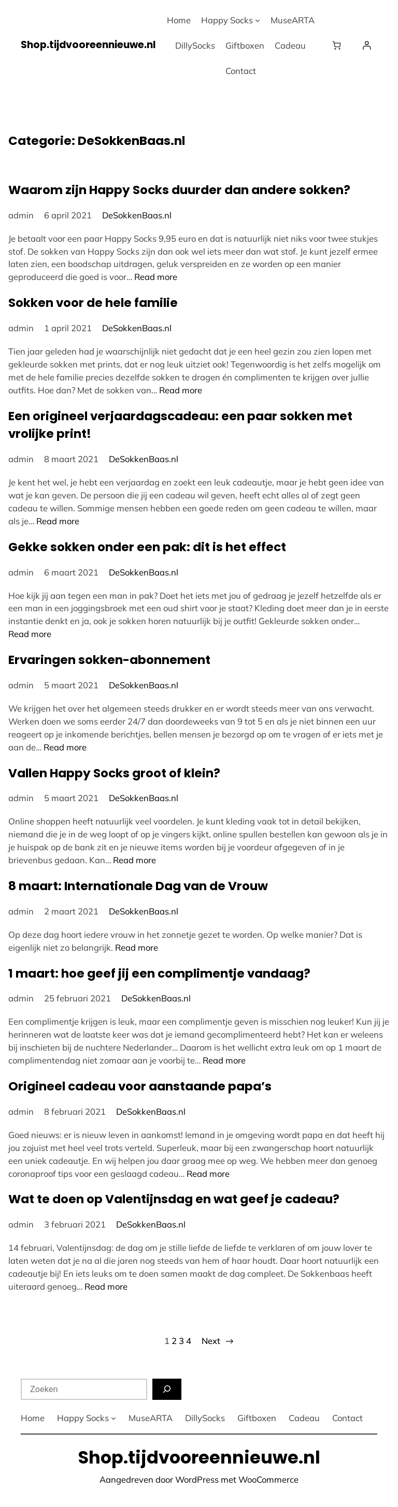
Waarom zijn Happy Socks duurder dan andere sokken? (179, 190)
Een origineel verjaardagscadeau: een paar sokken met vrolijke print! (180, 425)
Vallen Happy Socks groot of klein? (114, 773)
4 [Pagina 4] (188, 1340)
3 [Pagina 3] (181, 1340)
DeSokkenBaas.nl (137, 215)
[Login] (367, 45)
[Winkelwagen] (339, 45)
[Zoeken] (166, 1389)
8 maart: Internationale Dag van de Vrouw (138, 886)
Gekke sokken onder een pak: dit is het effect (147, 547)
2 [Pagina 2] (174, 1340)
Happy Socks (227, 19)
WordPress (197, 1479)
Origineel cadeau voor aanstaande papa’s (140, 1086)
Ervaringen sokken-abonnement (109, 660)
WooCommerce (268, 1479)
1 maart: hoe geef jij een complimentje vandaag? (159, 973)
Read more (155, 276)
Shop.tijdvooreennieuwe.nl (88, 45)
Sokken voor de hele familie (93, 302)
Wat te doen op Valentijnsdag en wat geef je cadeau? (173, 1199)
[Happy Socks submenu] (257, 20)
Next (217, 1341)
